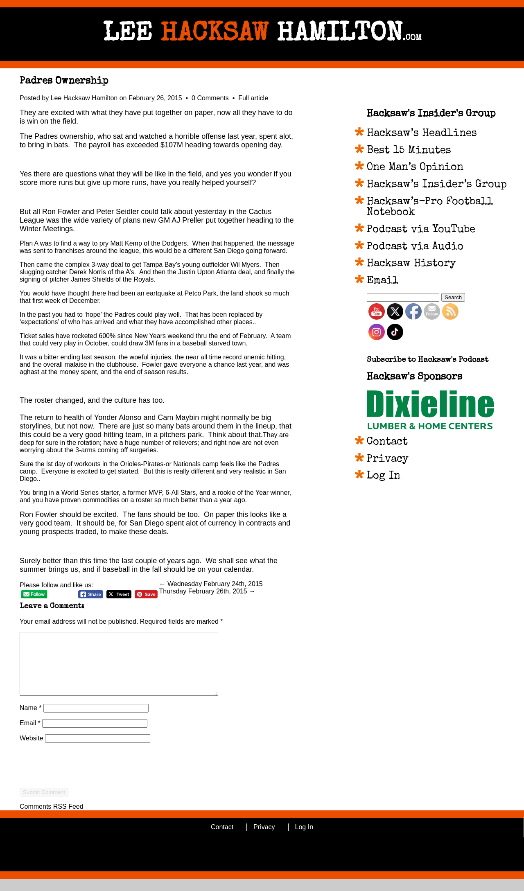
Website (31, 750)
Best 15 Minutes (409, 151)
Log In (383, 476)
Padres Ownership (64, 81)
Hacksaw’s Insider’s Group (437, 185)
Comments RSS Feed (52, 818)
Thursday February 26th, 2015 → (207, 591)
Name (30, 720)
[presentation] (82, 792)
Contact (387, 442)
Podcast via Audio (415, 247)
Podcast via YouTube (421, 230)
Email (30, 735)
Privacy (388, 459)
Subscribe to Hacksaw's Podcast (427, 360)
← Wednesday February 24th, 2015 (211, 583)
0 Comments (211, 98)
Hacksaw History (411, 264)
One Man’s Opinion (415, 167)
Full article (253, 98)
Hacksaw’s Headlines (422, 134)
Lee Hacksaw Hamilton (84, 98)
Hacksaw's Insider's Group (431, 114)
